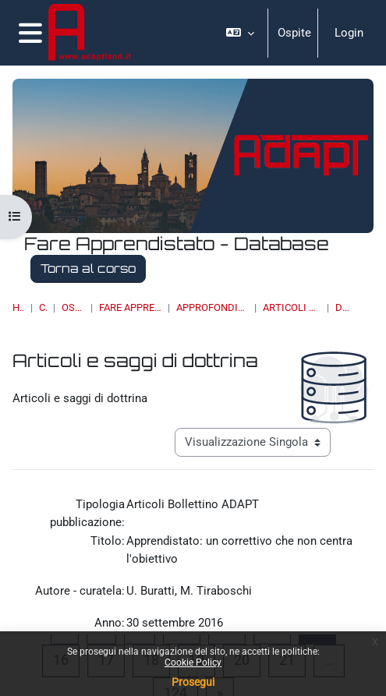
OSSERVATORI (73, 307)
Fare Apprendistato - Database (130, 307)
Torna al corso (88, 268)
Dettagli (342, 307)
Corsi (42, 307)
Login (349, 33)
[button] (240, 32)
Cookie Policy (193, 662)
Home (18, 307)
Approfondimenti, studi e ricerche (212, 307)
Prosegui (193, 682)
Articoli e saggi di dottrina (291, 307)
